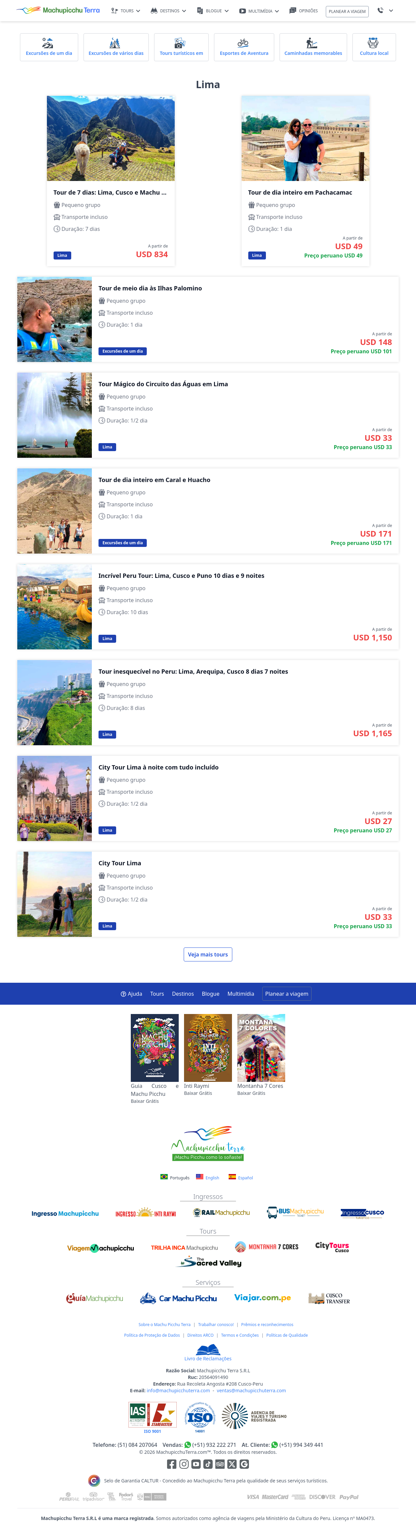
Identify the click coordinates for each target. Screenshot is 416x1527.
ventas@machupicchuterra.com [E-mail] (251, 1390)
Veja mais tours (208, 954)
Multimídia (241, 993)
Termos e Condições (240, 1335)
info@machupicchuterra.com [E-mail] (178, 1390)
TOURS (125, 10)
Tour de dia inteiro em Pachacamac (305, 181)
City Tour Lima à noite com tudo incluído (208, 798)
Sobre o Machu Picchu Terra (164, 1324)
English (207, 1177)
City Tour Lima (208, 894)
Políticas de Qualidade (287, 1335)
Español (241, 1177)
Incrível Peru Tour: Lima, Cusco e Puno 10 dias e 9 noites (208, 606)
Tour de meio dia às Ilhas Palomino (208, 319)
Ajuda (131, 994)
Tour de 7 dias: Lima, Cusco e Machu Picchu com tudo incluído (111, 181)
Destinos (183, 993)
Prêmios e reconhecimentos (267, 1324)
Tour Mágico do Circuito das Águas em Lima (208, 415)
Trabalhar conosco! (216, 1324)
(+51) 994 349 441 (301, 1444)
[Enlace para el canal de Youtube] (197, 1465)
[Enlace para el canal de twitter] (233, 1465)
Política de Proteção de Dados (152, 1335)
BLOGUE (212, 10)
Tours (157, 993)
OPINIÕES (304, 10)
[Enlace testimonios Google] (244, 1465)
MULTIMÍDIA (259, 11)
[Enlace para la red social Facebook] (171, 1465)
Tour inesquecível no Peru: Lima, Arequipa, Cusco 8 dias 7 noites (208, 702)
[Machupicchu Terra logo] (58, 10)
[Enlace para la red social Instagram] (184, 1465)
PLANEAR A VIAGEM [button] (347, 11)
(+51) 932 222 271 (214, 1444)
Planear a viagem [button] (287, 993)
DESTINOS (168, 10)
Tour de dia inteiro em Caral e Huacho (208, 511)
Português (175, 1178)
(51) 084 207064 (137, 1444)
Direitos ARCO (200, 1335)
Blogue (211, 993)
